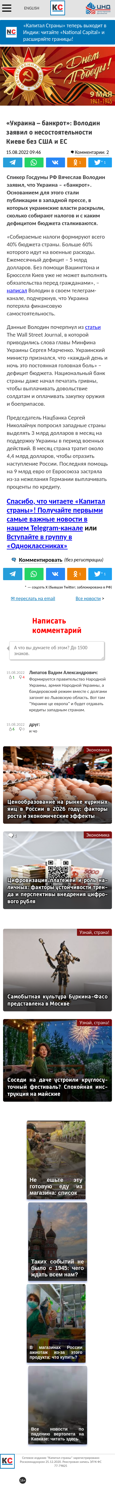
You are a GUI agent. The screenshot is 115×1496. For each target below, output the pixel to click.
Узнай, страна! (94, 932)
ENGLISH (31, 8)
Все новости (88, 598)
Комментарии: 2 (92, 152)
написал (17, 290)
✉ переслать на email (33, 598)
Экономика (97, 750)
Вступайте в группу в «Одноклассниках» (39, 541)
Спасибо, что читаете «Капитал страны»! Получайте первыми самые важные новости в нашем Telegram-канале (56, 514)
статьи (93, 326)
